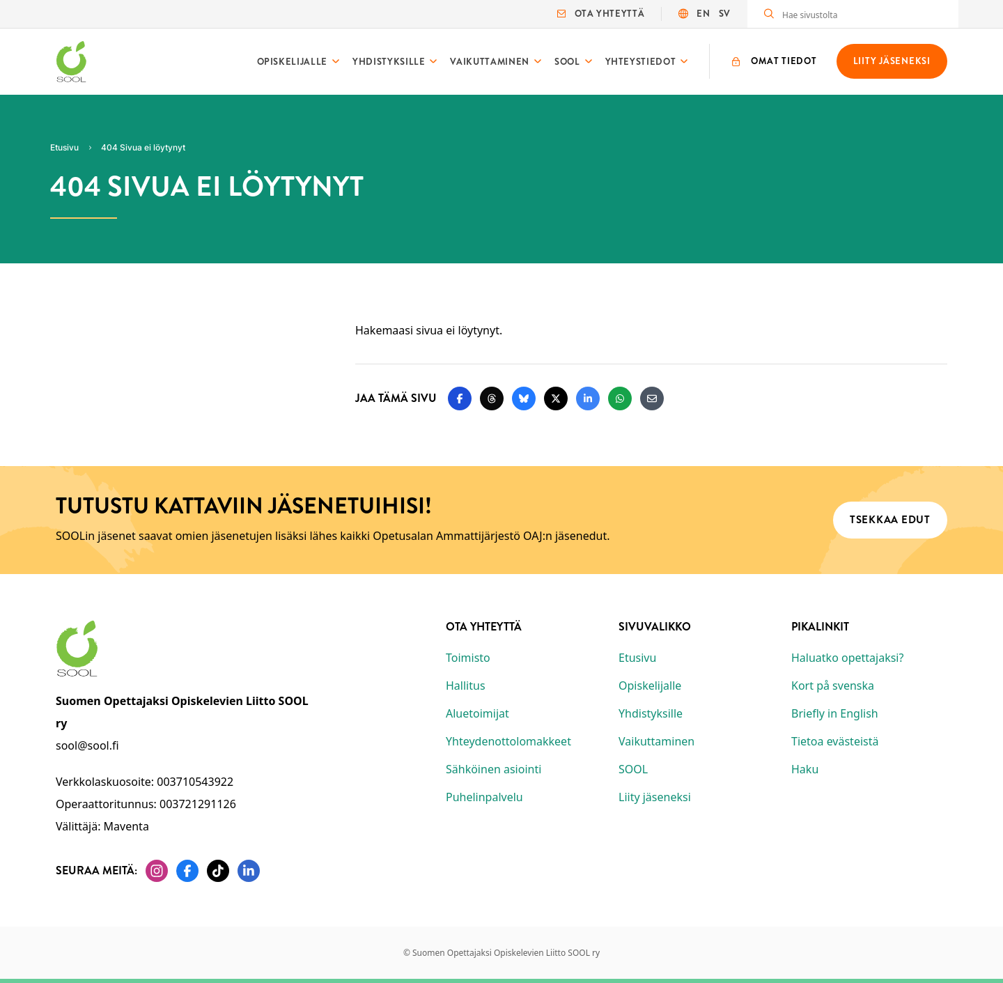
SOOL (567, 61)
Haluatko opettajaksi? (847, 657)
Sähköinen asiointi (493, 769)
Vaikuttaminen (489, 61)
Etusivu (637, 657)
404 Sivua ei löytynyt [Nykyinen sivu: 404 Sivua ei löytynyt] (143, 147)
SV (725, 13)
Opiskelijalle (292, 61)
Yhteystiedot (640, 61)
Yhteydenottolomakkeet (508, 741)
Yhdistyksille (388, 61)
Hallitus (465, 685)
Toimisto (468, 657)
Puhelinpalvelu (484, 797)
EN (703, 13)
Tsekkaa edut (890, 519)
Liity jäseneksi (655, 797)
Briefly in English (834, 713)
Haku (804, 769)
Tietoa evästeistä (834, 741)
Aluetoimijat (477, 713)
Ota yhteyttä (600, 13)
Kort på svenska (832, 685)
